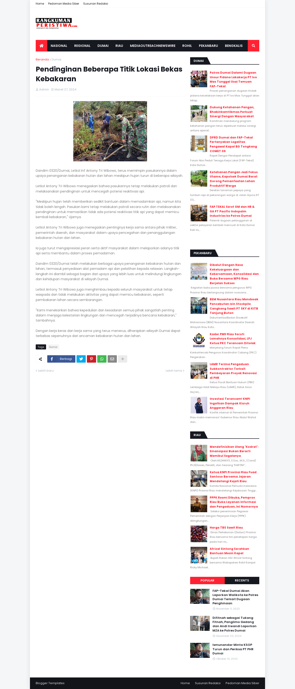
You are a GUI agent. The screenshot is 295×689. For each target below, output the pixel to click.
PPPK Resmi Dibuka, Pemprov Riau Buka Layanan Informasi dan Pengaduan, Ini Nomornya (234, 502)
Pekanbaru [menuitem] (208, 45)
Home (40, 4)
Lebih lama (174, 370)
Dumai (56, 59)
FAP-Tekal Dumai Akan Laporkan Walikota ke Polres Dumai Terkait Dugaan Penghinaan (235, 597)
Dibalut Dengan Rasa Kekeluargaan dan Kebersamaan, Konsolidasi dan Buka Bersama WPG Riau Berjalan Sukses (234, 274)
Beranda (42, 59)
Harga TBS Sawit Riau (226, 528)
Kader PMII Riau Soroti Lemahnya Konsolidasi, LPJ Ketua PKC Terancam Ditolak (233, 338)
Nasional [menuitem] (59, 45)
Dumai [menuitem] (103, 45)
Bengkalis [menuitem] (234, 45)
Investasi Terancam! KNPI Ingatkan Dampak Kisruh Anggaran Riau (230, 403)
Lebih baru (46, 370)
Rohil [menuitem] (187, 45)
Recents (242, 580)
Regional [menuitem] (82, 45)
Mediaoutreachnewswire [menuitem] (152, 45)
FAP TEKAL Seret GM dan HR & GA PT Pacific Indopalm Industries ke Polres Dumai (232, 211)
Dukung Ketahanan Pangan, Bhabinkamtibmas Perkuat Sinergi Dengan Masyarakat (232, 111)
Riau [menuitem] (119, 45)
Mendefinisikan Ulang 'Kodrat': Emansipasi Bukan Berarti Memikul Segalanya (234, 451)
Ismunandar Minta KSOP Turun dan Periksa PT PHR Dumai (233, 649)
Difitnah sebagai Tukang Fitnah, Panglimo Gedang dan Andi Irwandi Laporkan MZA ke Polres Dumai (234, 624)
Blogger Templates (50, 683)
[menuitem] (41, 45)
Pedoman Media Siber (63, 4)
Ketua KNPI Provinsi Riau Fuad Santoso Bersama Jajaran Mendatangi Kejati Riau (233, 476)
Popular (207, 580)
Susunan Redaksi (95, 4)
